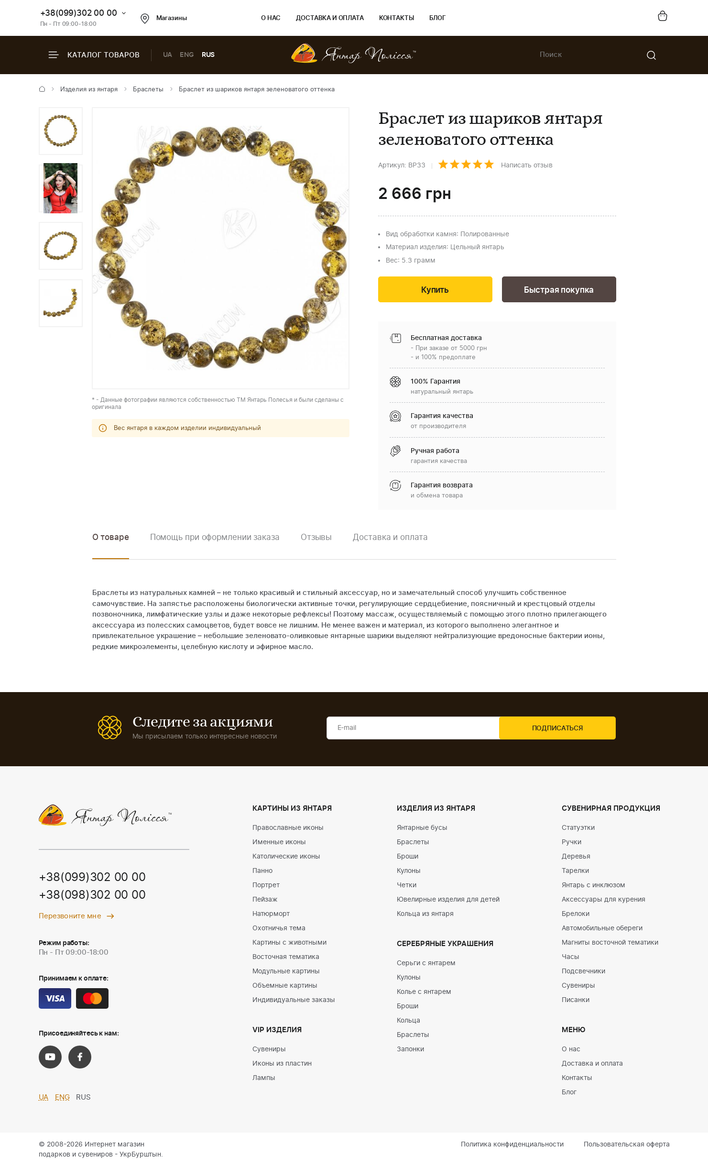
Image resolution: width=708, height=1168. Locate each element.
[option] (61, 131)
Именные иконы (279, 843)
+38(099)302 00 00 (78, 13)
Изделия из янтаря (89, 90)
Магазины (164, 18)
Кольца (408, 1021)
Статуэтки (578, 829)
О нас (271, 18)
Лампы (263, 1079)
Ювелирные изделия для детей (448, 900)
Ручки (571, 843)
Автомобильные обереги (602, 929)
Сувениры (269, 1050)
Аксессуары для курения (603, 900)
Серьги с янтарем (426, 964)
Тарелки (575, 872)
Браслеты (148, 90)
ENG (187, 55)
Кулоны (409, 872)
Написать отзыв (527, 165)
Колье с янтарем (424, 993)
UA (168, 55)
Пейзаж (265, 900)
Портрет (266, 886)
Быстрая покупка (559, 290)
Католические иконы (286, 857)
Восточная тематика (285, 958)
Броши (407, 857)
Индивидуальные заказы (293, 1001)
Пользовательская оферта (627, 1145)
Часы (570, 958)
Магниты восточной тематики (610, 943)
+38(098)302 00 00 (92, 897)
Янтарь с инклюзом (593, 886)
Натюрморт (271, 915)
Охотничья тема (278, 929)
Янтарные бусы (422, 829)
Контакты (396, 18)
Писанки (575, 1001)
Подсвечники (583, 972)
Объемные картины (284, 986)
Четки (406, 886)
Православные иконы (288, 829)
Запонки (410, 1050)
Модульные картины (286, 972)
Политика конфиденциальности (512, 1145)
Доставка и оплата (329, 18)
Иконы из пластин (282, 1064)
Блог (437, 18)
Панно (262, 872)
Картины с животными (289, 943)
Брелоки (575, 915)
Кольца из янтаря (425, 915)
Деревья (576, 857)
